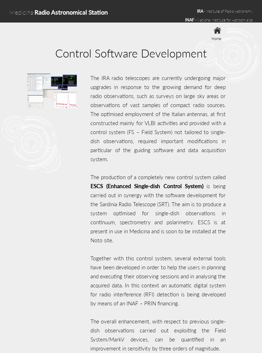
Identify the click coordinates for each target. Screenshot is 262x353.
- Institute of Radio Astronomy (225, 11)
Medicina (58, 12)
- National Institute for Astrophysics (219, 19)
